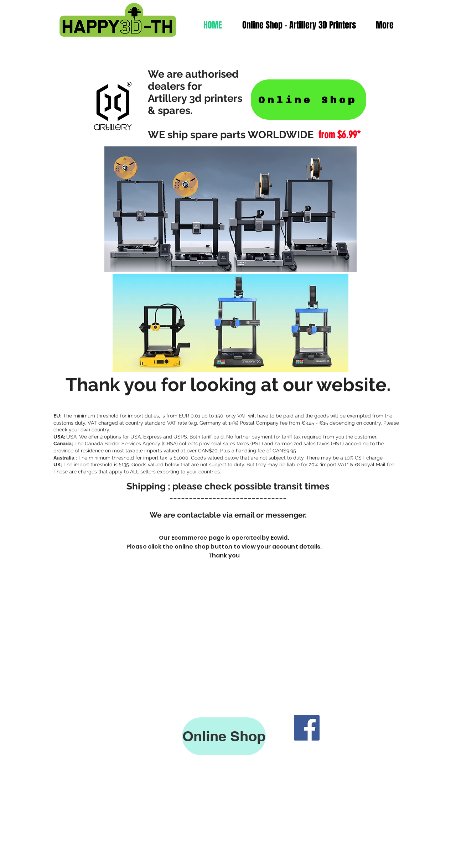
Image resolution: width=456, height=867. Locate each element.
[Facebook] (307, 728)
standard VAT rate (166, 423)
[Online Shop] (308, 99)
